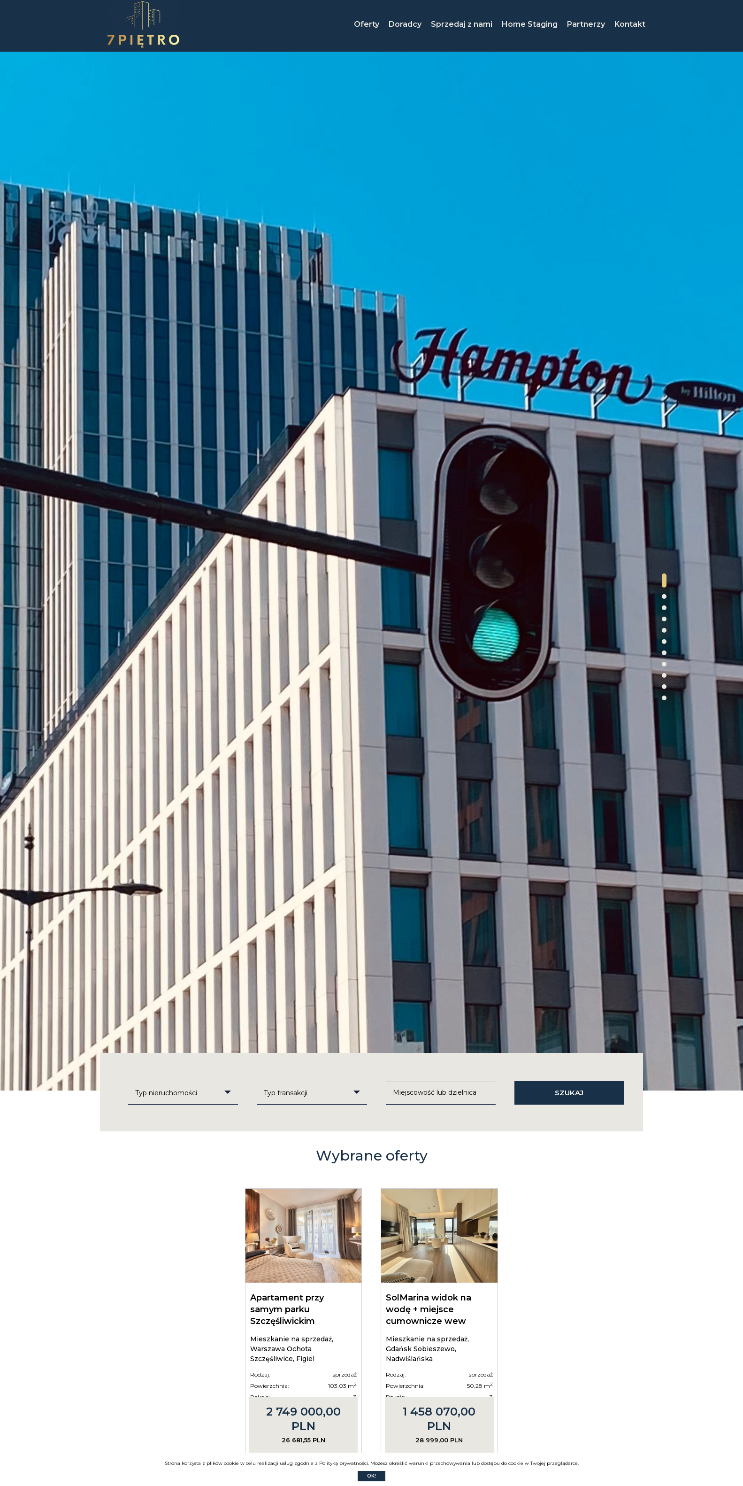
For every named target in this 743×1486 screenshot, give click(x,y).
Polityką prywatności (343, 1463)
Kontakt (629, 24)
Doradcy (405, 24)
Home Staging (530, 24)
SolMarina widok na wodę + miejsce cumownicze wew (428, 1309)
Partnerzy (586, 24)
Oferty (366, 24)
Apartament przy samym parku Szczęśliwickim (287, 1309)
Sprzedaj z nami (461, 24)
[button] (664, 580)
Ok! (371, 1476)
